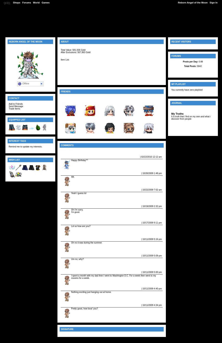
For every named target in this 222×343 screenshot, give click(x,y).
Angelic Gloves (69, 62)
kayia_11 (109, 102)
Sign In (214, 2)
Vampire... (129, 119)
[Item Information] (71, 55)
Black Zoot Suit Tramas (74, 75)
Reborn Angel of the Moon (193, 2)
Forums (26, 2)
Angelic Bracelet (70, 78)
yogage (90, 119)
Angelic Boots (69, 80)
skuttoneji (148, 102)
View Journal (178, 109)
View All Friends (70, 97)
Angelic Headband (71, 67)
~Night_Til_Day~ (71, 156)
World (36, 2)
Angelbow (66, 70)
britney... (109, 119)
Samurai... (148, 119)
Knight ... (90, 102)
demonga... (129, 102)
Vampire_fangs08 (71, 173)
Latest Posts (193, 71)
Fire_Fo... (70, 119)
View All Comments (72, 151)
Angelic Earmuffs (70, 65)
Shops (16, 2)
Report (135, 156)
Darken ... (70, 102)
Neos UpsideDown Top (74, 72)
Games (46, 2)
